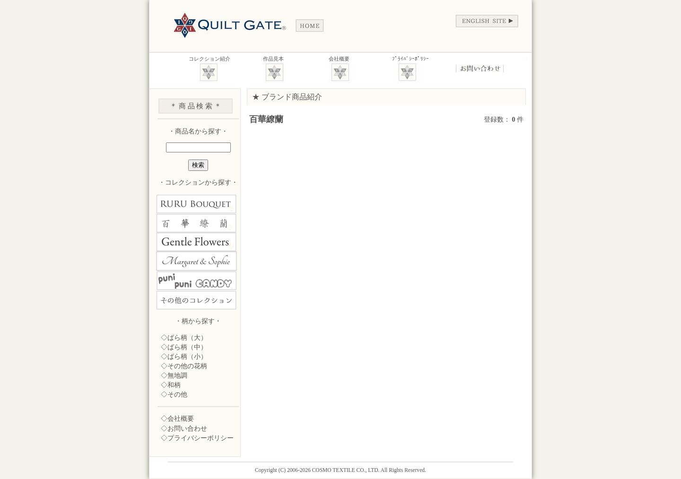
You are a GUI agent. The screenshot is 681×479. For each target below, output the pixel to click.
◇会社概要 (177, 418)
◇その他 (174, 394)
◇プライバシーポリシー (197, 438)
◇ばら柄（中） (184, 347)
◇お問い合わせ (184, 428)
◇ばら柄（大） (184, 337)
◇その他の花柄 (184, 366)
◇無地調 (174, 375)
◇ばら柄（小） (184, 356)
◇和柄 (171, 385)
